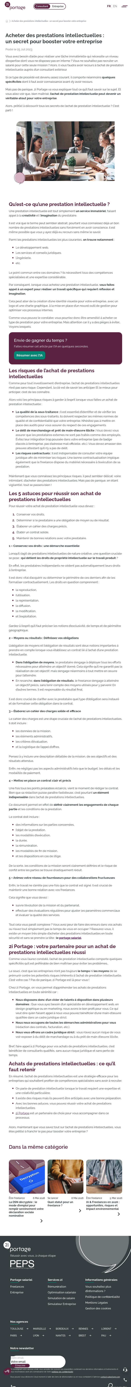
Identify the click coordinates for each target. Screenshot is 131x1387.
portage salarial (70, 938)
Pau (106, 1335)
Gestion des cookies (98, 1308)
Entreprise (57, 6)
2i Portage (22, 1113)
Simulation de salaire (61, 1298)
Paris (16, 1335)
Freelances (17, 1286)
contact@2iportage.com (110, 1377)
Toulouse (19, 1328)
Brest (85, 1335)
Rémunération (57, 1286)
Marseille (42, 1328)
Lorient (109, 1328)
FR (109, 6)
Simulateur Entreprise (62, 1304)
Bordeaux (65, 1328)
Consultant (42, 6)
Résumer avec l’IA (30, 355)
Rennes (86, 1328)
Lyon (39, 1335)
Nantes (64, 1335)
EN (115, 6)
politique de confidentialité (62, 1372)
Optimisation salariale (62, 1292)
